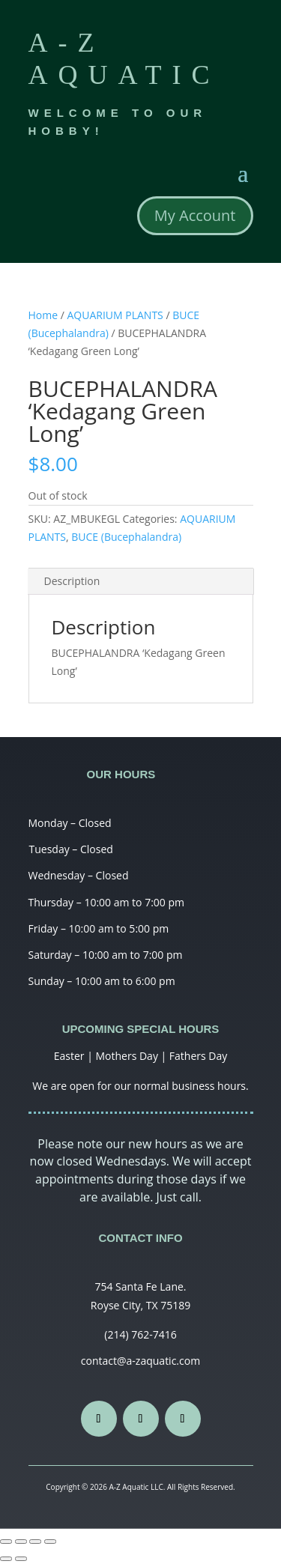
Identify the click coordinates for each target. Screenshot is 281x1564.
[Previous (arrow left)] (6, 1559)
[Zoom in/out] (50, 1541)
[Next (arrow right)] (21, 1559)
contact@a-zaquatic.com (140, 1361)
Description (72, 581)
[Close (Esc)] (6, 1541)
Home (43, 315)
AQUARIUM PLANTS (115, 315)
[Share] (21, 1541)
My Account (195, 215)
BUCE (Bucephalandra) (126, 537)
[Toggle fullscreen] (35, 1541)
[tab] (141, 582)
